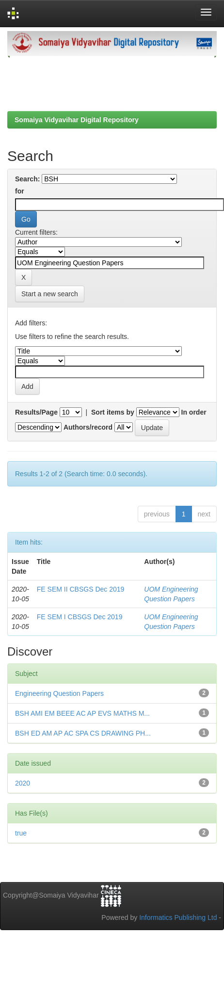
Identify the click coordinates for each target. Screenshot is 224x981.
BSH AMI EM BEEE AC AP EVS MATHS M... (82, 713)
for (19, 191)
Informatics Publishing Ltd (178, 917)
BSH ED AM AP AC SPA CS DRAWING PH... (83, 733)
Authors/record (88, 427)
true (21, 833)
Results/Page (36, 412)
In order (194, 412)
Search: (27, 179)
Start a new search (49, 294)
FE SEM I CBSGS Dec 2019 (80, 617)
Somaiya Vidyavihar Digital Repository (77, 120)
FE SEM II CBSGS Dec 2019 (81, 589)
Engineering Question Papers (59, 693)
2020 (22, 783)
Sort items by (112, 412)
